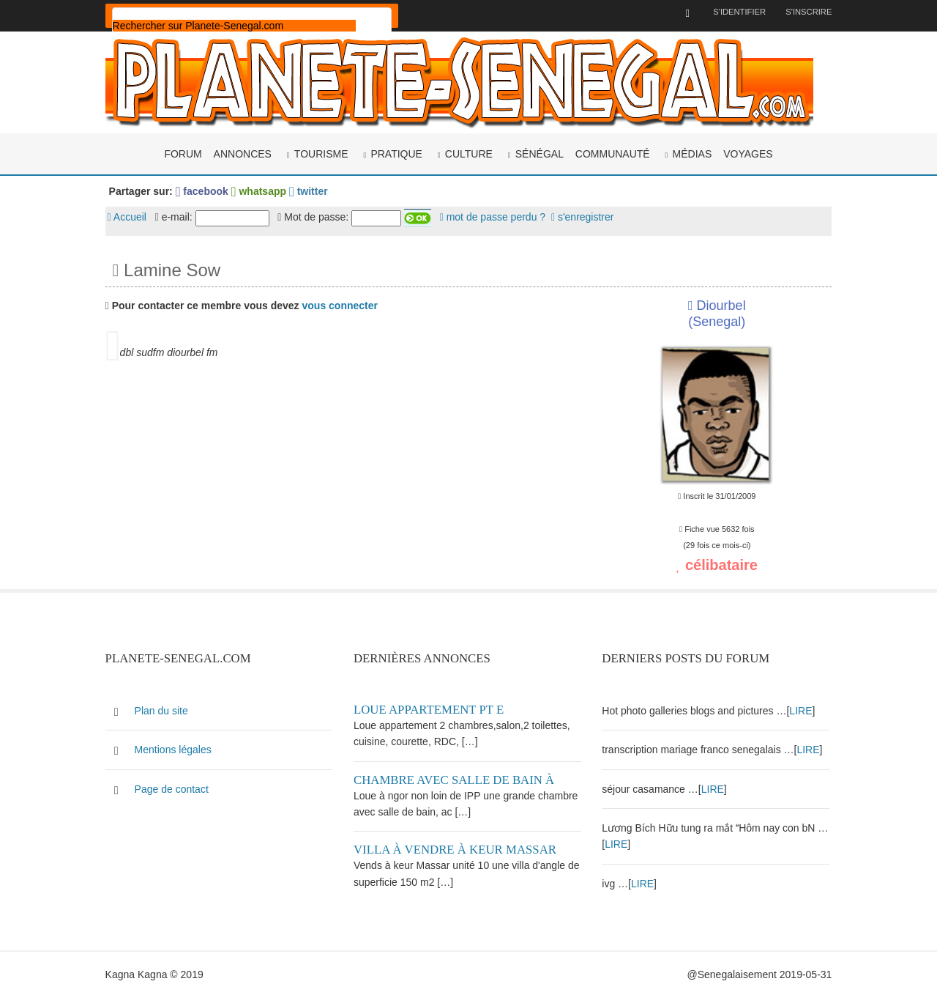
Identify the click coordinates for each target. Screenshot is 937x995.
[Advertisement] (346, 483)
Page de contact (177, 786)
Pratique (396, 152)
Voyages (747, 152)
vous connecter (345, 304)
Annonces (243, 152)
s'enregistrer (587, 216)
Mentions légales (178, 747)
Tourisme (321, 152)
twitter (313, 190)
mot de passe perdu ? (497, 216)
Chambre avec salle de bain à (456, 777)
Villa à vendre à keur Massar (457, 847)
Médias (692, 152)
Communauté (612, 152)
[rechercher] (239, 25)
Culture (469, 152)
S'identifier (732, 11)
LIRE (801, 708)
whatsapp (263, 190)
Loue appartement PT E (431, 707)
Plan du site (166, 708)
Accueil (132, 216)
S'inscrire (803, 11)
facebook (207, 190)
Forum (182, 152)
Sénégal (539, 152)
